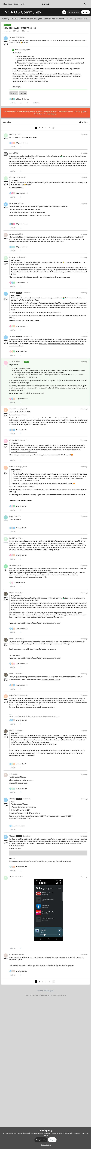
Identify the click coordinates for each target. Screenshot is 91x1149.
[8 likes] (18, 351)
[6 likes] (18, 506)
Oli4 (10, 774)
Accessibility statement (58, 995)
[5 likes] (18, 430)
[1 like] (16, 826)
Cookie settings (44, 995)
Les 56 (11, 134)
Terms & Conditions (31, 995)
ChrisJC (12, 409)
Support (16, 4)
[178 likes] (19, 99)
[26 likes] (18, 326)
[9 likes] (18, 528)
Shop (5, 4)
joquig (11, 516)
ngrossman (13, 234)
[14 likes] (18, 629)
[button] (2, 12)
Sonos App (13, 93)
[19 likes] (18, 664)
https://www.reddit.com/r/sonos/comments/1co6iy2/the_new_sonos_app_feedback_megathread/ (40, 861)
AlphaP (11, 877)
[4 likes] (18, 764)
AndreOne (12, 565)
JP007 (11, 361)
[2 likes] (17, 583)
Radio (22, 4)
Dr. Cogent (12, 177)
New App (23, 93)
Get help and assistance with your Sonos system (26, 19)
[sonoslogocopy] (45, 4)
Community (5, 19)
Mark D (11, 593)
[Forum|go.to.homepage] (23, 12)
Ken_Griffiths (13, 153)
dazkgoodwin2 (14, 440)
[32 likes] (18, 143)
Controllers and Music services (54, 19)
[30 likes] (18, 399)
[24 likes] (18, 193)
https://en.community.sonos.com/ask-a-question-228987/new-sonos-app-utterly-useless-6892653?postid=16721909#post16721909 (40, 817)
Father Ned (13, 203)
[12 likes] (18, 685)
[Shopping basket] (85, 4)
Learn (10, 4)
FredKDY (12, 538)
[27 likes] (18, 224)
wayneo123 (13, 695)
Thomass (12, 37)
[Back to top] (87, 992)
